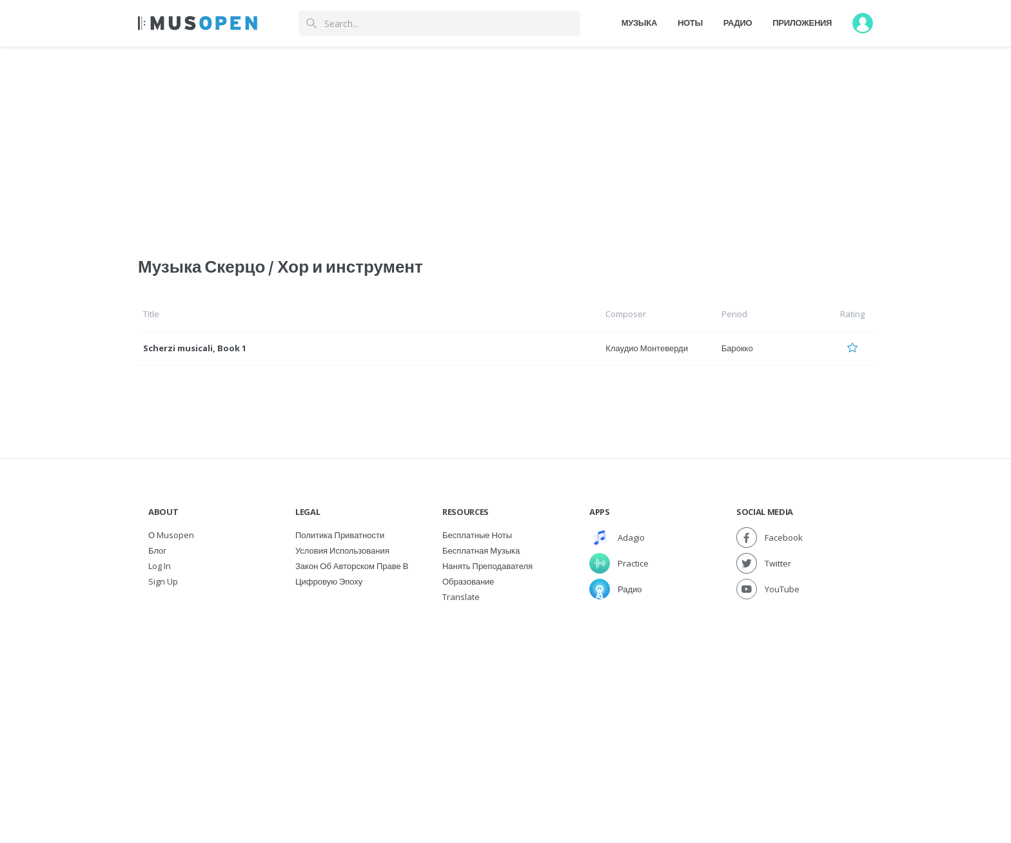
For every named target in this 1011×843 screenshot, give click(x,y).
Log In (159, 566)
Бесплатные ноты (477, 535)
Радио (737, 22)
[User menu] (862, 23)
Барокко (737, 348)
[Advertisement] (505, 701)
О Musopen (171, 535)
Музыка (639, 22)
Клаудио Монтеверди (646, 348)
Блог (157, 550)
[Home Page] (197, 23)
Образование (468, 581)
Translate (461, 597)
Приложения (802, 22)
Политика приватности (339, 535)
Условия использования (342, 550)
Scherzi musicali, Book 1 (194, 348)
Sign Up (163, 581)
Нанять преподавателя (487, 566)
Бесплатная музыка (481, 550)
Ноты (690, 22)
